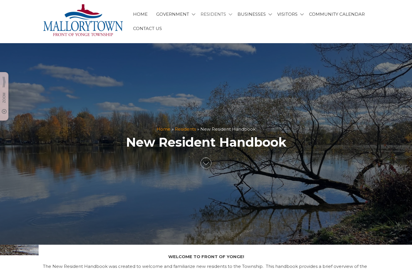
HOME (140, 14)
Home (164, 129)
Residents (185, 129)
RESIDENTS (213, 14)
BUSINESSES (251, 14)
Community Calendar (337, 14)
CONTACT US (147, 28)
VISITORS (287, 14)
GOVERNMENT (172, 14)
